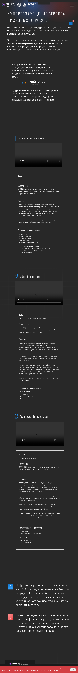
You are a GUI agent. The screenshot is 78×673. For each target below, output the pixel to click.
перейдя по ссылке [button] (52, 670)
